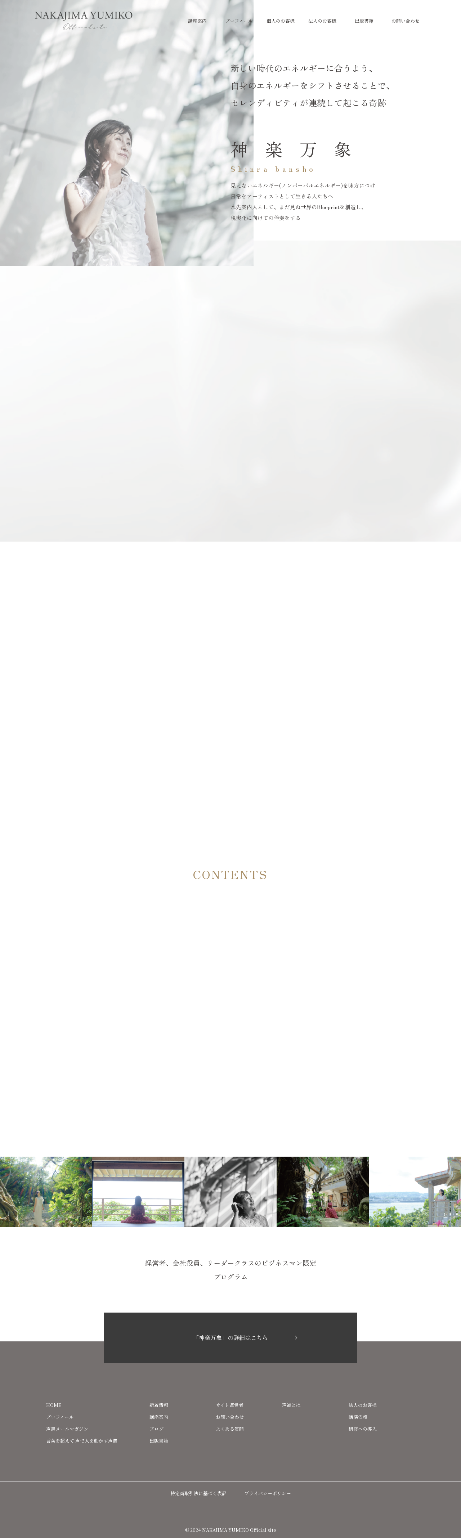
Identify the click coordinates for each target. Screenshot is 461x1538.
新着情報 (158, 1405)
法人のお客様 (322, 21)
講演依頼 (358, 1416)
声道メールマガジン (67, 1428)
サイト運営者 (229, 1405)
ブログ (156, 1428)
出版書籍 (364, 21)
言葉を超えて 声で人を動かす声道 (81, 1440)
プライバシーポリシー (267, 1493)
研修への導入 (363, 1428)
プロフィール (239, 21)
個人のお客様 (281, 21)
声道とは (291, 1405)
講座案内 (197, 21)
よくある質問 (230, 1428)
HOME (53, 1405)
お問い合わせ (405, 21)
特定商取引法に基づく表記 (198, 1493)
